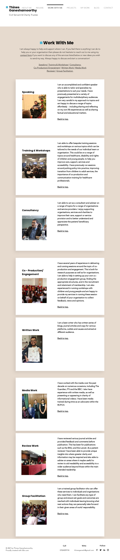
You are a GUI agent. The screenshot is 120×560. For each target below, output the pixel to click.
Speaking (43, 64)
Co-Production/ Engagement (47, 67)
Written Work (67, 67)
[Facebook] (97, 550)
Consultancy (75, 64)
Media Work (80, 67)
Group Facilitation (64, 71)
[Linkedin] (104, 550)
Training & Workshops (58, 64)
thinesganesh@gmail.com (84, 550)
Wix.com (25, 550)
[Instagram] (108, 550)
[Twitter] (100, 550)
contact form (26, 55)
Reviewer (51, 71)
